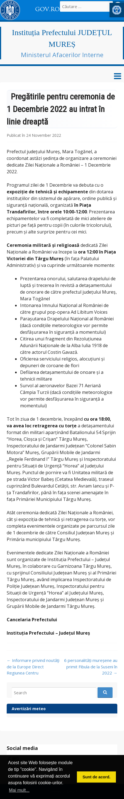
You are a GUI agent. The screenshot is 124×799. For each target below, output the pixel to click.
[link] (117, 10)
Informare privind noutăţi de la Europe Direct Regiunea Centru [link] (33, 666)
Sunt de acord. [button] (96, 777)
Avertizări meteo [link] (29, 708)
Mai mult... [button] (19, 790)
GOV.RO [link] (47, 9)
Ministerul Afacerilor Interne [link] (62, 54)
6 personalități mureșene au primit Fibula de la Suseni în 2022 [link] (90, 666)
